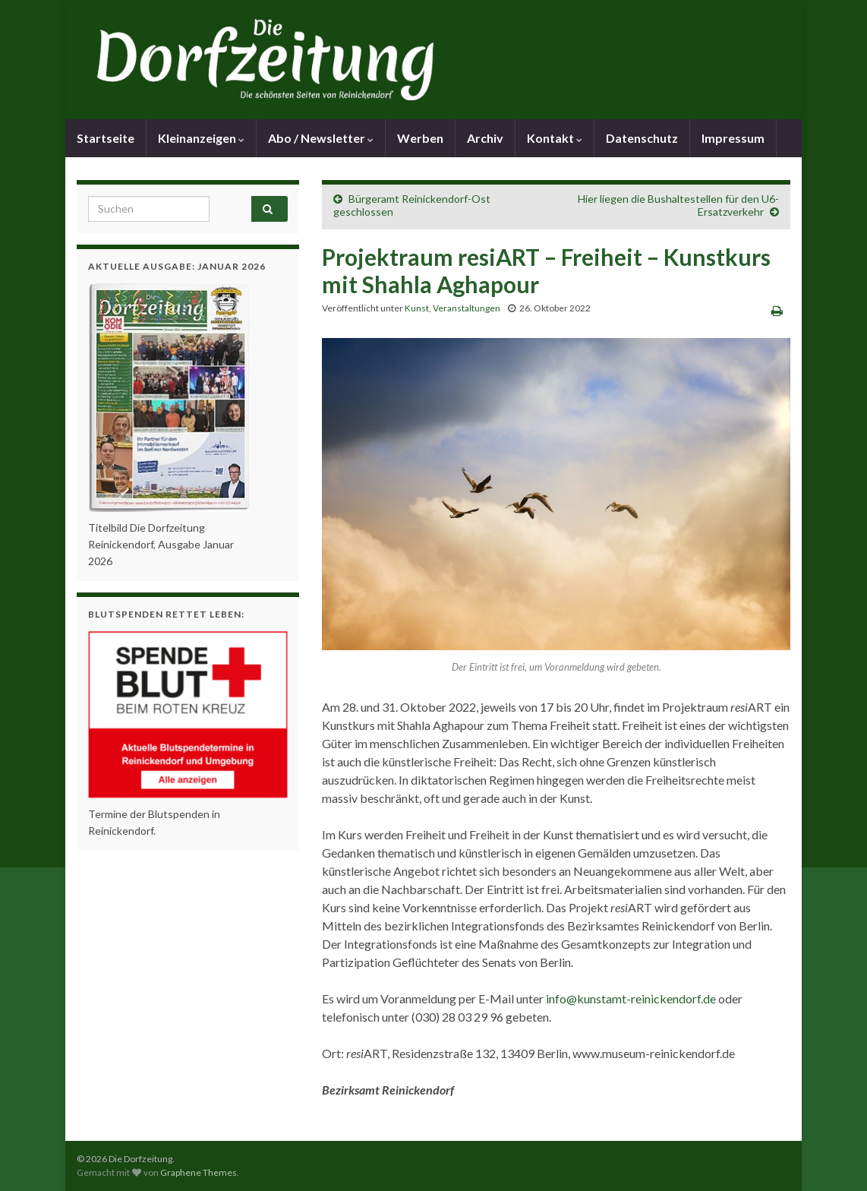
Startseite (105, 138)
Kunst (417, 308)
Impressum (733, 138)
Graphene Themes (198, 1172)
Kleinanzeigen (201, 138)
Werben (420, 138)
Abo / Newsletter (321, 138)
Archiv (485, 138)
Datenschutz (642, 138)
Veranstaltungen (466, 308)
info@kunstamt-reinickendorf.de (631, 998)
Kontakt (554, 138)
